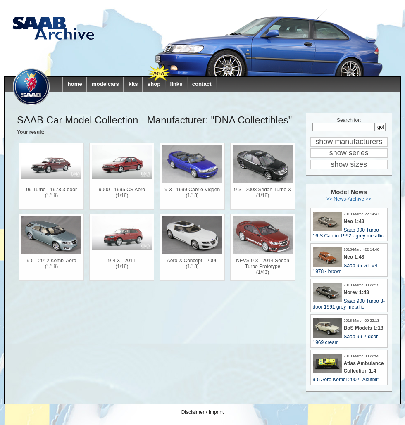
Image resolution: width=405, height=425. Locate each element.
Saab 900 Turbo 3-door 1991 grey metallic (349, 304)
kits (133, 84)
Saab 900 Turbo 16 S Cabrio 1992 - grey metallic (348, 233)
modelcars (105, 84)
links (176, 84)
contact (202, 84)
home (75, 84)
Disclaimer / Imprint (202, 412)
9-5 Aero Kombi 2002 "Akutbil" (346, 379)
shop (154, 84)
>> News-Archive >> (349, 199)
